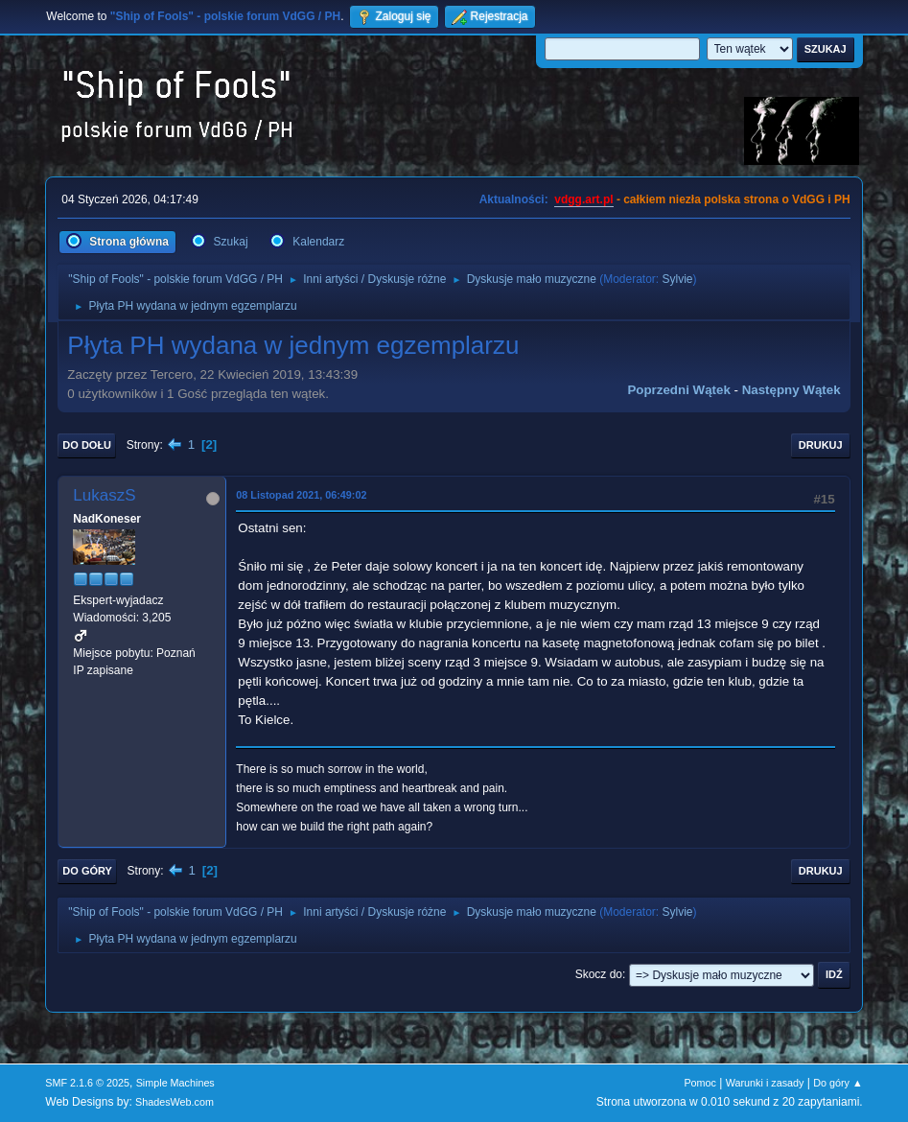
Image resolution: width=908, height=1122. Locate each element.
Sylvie (678, 279)
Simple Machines (175, 1082)
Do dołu (86, 445)
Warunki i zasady (765, 1082)
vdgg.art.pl (583, 199)
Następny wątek (791, 390)
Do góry (87, 871)
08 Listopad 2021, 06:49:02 (301, 495)
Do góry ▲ (837, 1082)
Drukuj (821, 445)
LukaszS (104, 495)
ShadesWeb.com (174, 1102)
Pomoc (700, 1082)
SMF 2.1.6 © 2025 (87, 1082)
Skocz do (598, 974)
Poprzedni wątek (678, 390)
